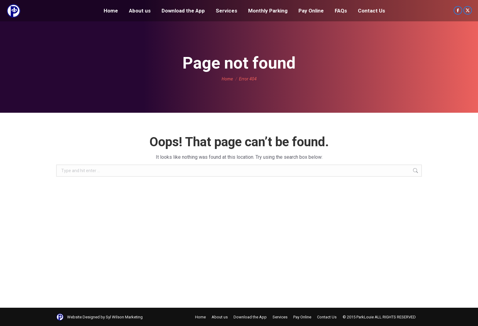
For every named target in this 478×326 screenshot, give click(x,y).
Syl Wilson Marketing (124, 317)
